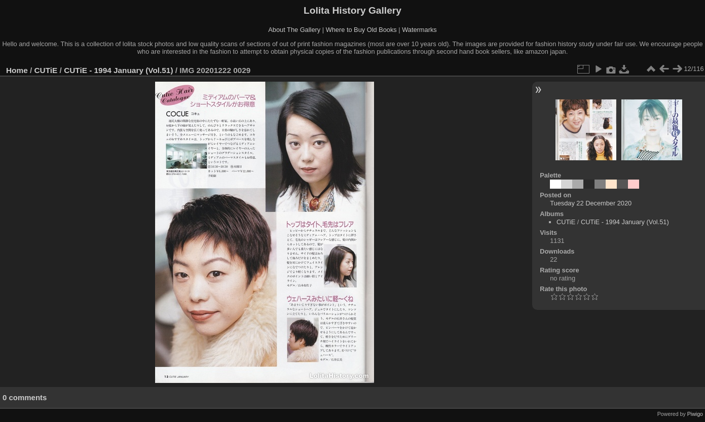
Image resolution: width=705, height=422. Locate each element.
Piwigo (695, 414)
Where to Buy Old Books (361, 29)
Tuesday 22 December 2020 (591, 203)
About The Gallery (294, 29)
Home (17, 70)
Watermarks (419, 29)
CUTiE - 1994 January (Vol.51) (118, 70)
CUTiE (46, 70)
